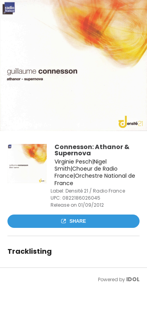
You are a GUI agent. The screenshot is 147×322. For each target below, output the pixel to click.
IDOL (133, 279)
